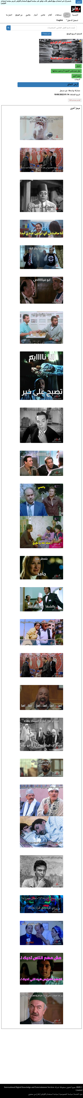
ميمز (67, 15)
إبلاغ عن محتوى (34, 1094)
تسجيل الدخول (72, 20)
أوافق (79, 2)
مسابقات (58, 15)
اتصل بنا (9, 15)
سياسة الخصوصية (66, 1094)
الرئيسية (75, 15)
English (60, 20)
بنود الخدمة (78, 1094)
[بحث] (8, 27)
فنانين (43, 15)
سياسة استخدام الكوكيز (49, 1094)
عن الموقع (18, 15)
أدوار (36, 15)
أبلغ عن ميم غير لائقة (74, 100)
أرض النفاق (72, 84)
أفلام (50, 15)
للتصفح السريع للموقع (74, 34)
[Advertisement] (41, 1057)
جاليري (28, 15)
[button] (77, 76)
